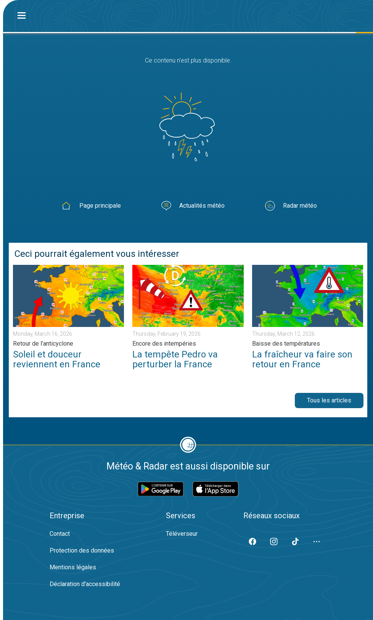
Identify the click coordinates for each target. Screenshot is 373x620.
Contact (60, 533)
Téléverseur (182, 533)
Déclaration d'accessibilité (85, 584)
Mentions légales (73, 567)
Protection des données (82, 550)
